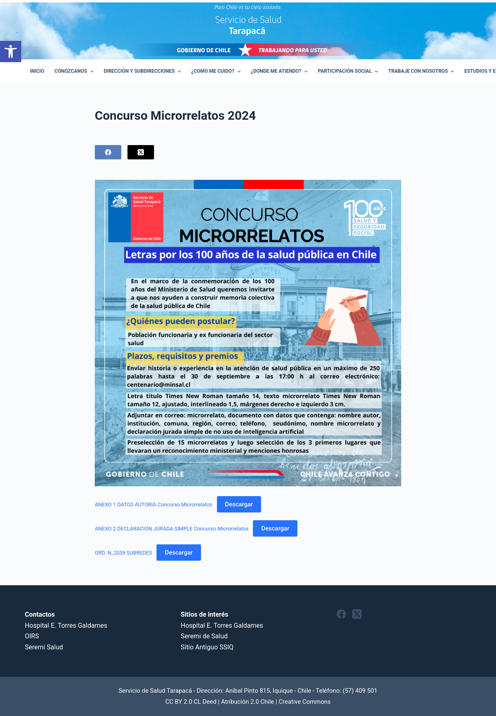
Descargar (239, 504)
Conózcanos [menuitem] (74, 71)
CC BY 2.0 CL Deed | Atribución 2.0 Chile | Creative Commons (248, 701)
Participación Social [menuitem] (349, 71)
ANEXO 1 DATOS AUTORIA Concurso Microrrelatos (153, 504)
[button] (10, 51)
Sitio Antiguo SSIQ (207, 647)
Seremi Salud (44, 647)
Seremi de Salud (204, 636)
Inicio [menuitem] (37, 71)
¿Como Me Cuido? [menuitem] (217, 71)
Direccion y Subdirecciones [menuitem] (143, 71)
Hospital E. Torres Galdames (66, 625)
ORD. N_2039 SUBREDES (123, 553)
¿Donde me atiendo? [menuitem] (280, 71)
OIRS (32, 636)
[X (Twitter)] (140, 152)
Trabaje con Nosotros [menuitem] (422, 71)
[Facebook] (108, 152)
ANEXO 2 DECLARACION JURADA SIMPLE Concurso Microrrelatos (171, 529)
